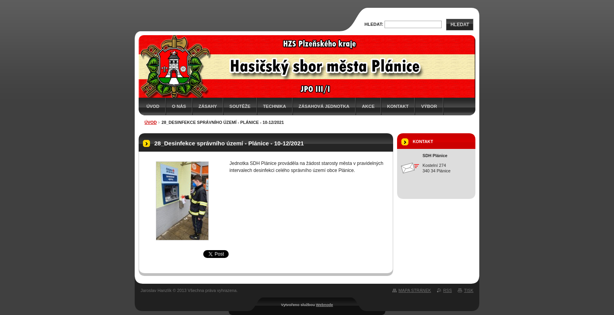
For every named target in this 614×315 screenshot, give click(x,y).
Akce (368, 106)
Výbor (429, 106)
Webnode (324, 304)
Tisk (468, 290)
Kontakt (398, 106)
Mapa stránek (415, 290)
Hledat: (374, 24)
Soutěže (240, 106)
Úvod (152, 106)
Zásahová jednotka (324, 106)
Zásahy (208, 106)
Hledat (459, 24)
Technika (274, 106)
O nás (179, 106)
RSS (447, 290)
